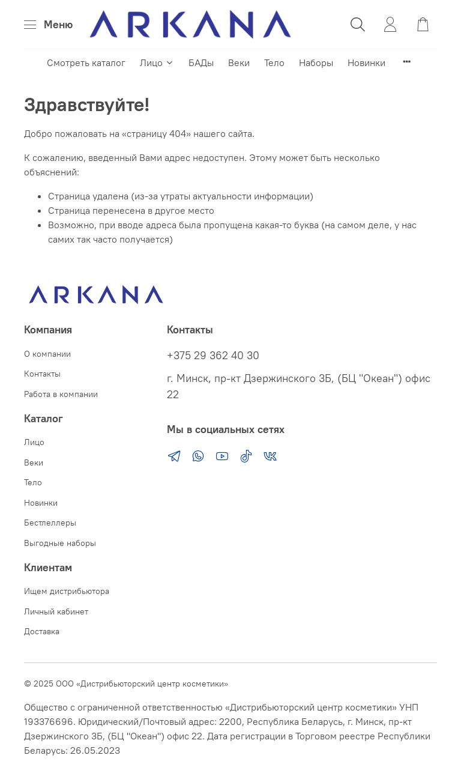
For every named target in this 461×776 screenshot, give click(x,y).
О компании (47, 353)
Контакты (42, 373)
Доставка (41, 631)
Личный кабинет (56, 611)
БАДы (201, 62)
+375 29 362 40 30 (213, 355)
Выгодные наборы (60, 543)
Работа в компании (61, 394)
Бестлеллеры (50, 522)
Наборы (316, 62)
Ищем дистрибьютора (66, 591)
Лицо (157, 62)
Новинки (366, 62)
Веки (239, 62)
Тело (274, 62)
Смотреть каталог (86, 62)
